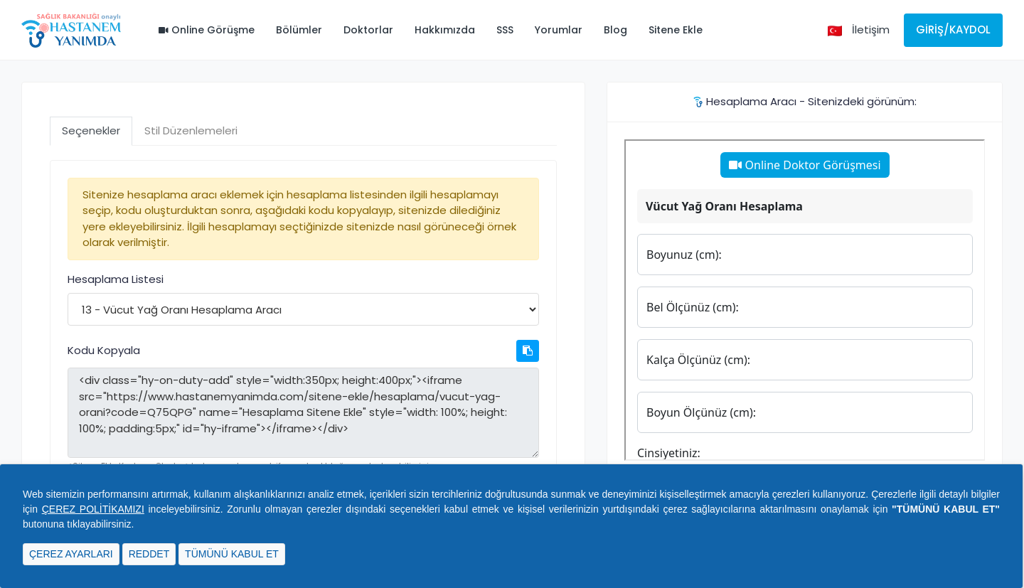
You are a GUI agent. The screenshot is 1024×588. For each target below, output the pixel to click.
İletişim (871, 29)
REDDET (149, 554)
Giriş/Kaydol (953, 29)
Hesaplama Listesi (116, 279)
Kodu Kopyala (104, 350)
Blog (615, 30)
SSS (504, 30)
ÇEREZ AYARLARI (71, 554)
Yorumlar (558, 30)
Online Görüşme (207, 30)
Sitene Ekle (676, 30)
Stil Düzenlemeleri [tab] (191, 130)
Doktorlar (368, 30)
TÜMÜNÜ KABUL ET (232, 554)
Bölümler (299, 30)
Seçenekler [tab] (91, 130)
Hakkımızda (445, 30)
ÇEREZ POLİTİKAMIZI (93, 509)
